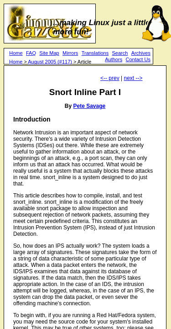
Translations (95, 53)
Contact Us (137, 59)
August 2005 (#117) (50, 61)
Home (15, 53)
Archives (140, 53)
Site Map (49, 53)
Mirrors (70, 53)
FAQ (31, 53)
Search (120, 53)
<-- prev (109, 78)
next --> (133, 78)
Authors (113, 59)
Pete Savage (89, 106)
